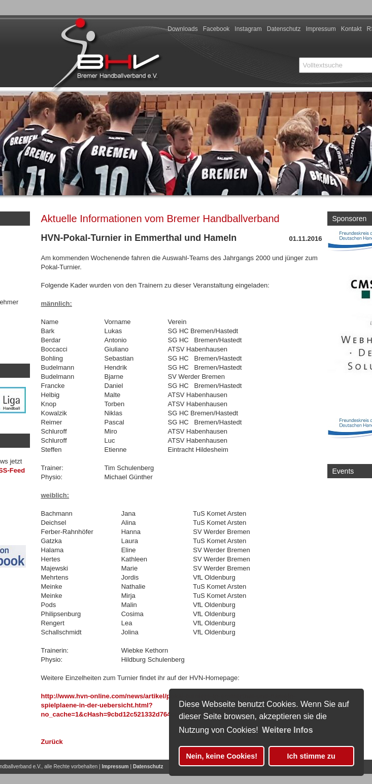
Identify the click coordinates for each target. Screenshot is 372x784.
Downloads (182, 28)
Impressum (320, 28)
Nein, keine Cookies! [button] (221, 756)
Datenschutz (284, 28)
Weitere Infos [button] (287, 730)
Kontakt (351, 28)
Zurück (52, 741)
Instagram (247, 28)
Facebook (216, 28)
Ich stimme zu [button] (311, 756)
